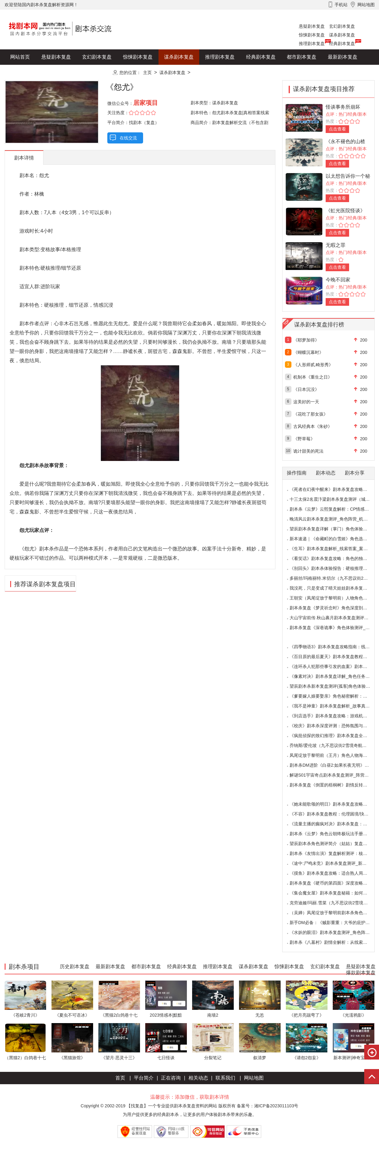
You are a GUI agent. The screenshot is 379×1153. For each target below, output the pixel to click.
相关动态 (198, 1077)
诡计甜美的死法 (308, 451)
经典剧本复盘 (342, 43)
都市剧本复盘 (301, 57)
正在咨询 (171, 1077)
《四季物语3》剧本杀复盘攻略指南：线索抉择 (334, 646)
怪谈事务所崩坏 (343, 107)
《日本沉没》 (306, 389)
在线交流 (128, 137)
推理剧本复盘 (312, 43)
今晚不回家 (338, 279)
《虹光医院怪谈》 (345, 210)
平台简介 (144, 1077)
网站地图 (254, 1077)
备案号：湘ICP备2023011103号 (267, 1105)
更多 (97, 72)
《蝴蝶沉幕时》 (308, 352)
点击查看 (337, 128)
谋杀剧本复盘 (342, 34)
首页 (120, 1077)
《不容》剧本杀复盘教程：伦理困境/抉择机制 (333, 813)
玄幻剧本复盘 (342, 26)
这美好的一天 (306, 401)
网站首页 (20, 57)
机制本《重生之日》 (312, 377)
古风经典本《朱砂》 (312, 426)
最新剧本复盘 (342, 57)
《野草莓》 (304, 438)
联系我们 (225, 1077)
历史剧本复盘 (25, 72)
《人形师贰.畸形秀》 (313, 364)
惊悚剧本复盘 (312, 34)
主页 (147, 72)
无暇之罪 (335, 245)
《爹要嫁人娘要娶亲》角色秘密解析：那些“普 (333, 696)
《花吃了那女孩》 (310, 414)
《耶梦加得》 (306, 340)
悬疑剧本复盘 (312, 26)
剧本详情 (24, 157)
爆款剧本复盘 (66, 72)
